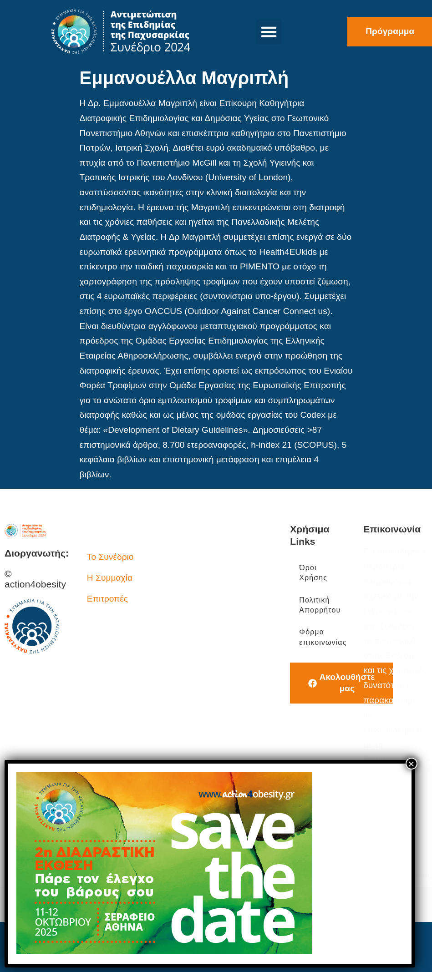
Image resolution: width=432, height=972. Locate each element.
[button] (269, 32)
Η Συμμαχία (109, 577)
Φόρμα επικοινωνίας (322, 637)
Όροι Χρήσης (313, 573)
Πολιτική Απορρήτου (320, 605)
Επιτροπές (107, 598)
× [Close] (411, 764)
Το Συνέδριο (110, 557)
